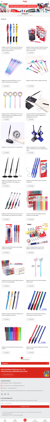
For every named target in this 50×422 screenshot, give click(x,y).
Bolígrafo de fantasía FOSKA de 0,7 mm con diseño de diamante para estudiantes (11, 81)
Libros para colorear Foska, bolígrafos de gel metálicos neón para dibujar (36, 214)
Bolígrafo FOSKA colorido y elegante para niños (36, 80)
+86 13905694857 (12, 388)
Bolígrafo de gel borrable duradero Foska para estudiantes (36, 181)
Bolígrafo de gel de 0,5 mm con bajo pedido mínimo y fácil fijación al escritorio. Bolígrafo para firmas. (36, 149)
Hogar (26, 15)
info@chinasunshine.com (18, 385)
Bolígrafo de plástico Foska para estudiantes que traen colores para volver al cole (12, 314)
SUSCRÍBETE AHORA (25, 406)
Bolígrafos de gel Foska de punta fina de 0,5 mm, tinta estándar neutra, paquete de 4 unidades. (12, 214)
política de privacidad (17, 415)
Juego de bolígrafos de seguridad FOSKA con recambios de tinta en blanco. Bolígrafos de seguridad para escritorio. (36, 115)
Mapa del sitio (5, 415)
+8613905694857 (17, 383)
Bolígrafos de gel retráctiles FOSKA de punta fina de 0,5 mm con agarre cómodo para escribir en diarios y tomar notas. (37, 49)
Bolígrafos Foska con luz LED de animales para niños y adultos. (36, 281)
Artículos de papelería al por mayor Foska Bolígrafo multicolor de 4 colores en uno (35, 248)
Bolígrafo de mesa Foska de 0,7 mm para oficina (12, 147)
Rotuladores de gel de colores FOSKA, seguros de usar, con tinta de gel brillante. (13, 281)
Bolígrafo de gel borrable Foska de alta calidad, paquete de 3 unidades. (12, 248)
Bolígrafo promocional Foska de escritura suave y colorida (12, 348)
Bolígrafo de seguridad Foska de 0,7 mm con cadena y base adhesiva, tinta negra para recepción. (11, 182)
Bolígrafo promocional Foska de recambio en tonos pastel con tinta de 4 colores (36, 314)
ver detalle (6, 52)
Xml (10, 415)
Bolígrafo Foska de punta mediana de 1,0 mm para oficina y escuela (37, 348)
